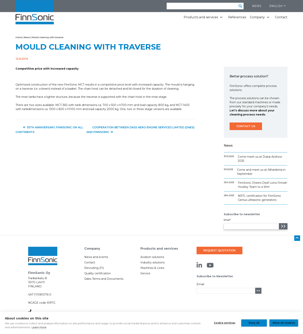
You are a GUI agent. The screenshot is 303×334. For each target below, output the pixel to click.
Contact (281, 17)
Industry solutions (152, 262)
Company (257, 17)
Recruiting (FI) (94, 268)
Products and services (201, 17)
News (256, 6)
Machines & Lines (152, 268)
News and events (96, 257)
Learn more (39, 327)
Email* (227, 220)
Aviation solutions (152, 257)
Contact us (245, 126)
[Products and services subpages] (221, 19)
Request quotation (219, 250)
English (277, 6)
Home (19, 37)
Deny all (253, 322)
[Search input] (202, 6)
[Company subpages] (268, 19)
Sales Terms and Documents (103, 279)
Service (145, 273)
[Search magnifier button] (240, 6)
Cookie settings (224, 322)
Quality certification (97, 273)
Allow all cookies (284, 322)
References (237, 17)
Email (200, 284)
